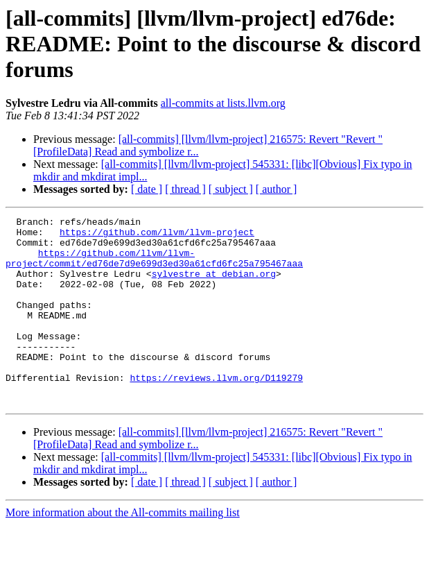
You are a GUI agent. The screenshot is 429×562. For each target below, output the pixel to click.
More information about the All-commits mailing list (123, 550)
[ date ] (146, 189)
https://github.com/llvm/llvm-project (157, 236)
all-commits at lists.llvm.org (223, 103)
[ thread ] (185, 189)
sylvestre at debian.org (214, 286)
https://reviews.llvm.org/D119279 (216, 411)
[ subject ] (231, 189)
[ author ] (276, 189)
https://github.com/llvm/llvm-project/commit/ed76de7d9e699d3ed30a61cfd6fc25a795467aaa (154, 267)
